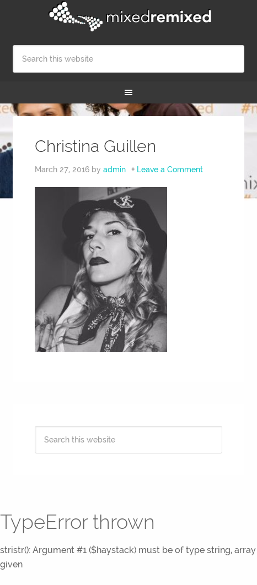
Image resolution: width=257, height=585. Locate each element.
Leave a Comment (170, 169)
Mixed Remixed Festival (128, 16)
